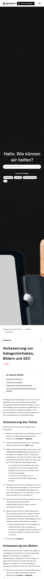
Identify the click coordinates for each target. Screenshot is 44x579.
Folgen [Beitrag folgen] (6, 364)
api (5, 181)
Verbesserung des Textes (14, 379)
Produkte (28, 329)
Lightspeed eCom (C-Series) (12, 329)
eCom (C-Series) (25, 3)
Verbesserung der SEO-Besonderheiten (19, 385)
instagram (18, 177)
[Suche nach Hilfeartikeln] (22, 167)
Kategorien (9, 332)
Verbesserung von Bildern (14, 382)
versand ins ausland (30, 177)
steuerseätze (8, 177)
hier (26, 504)
